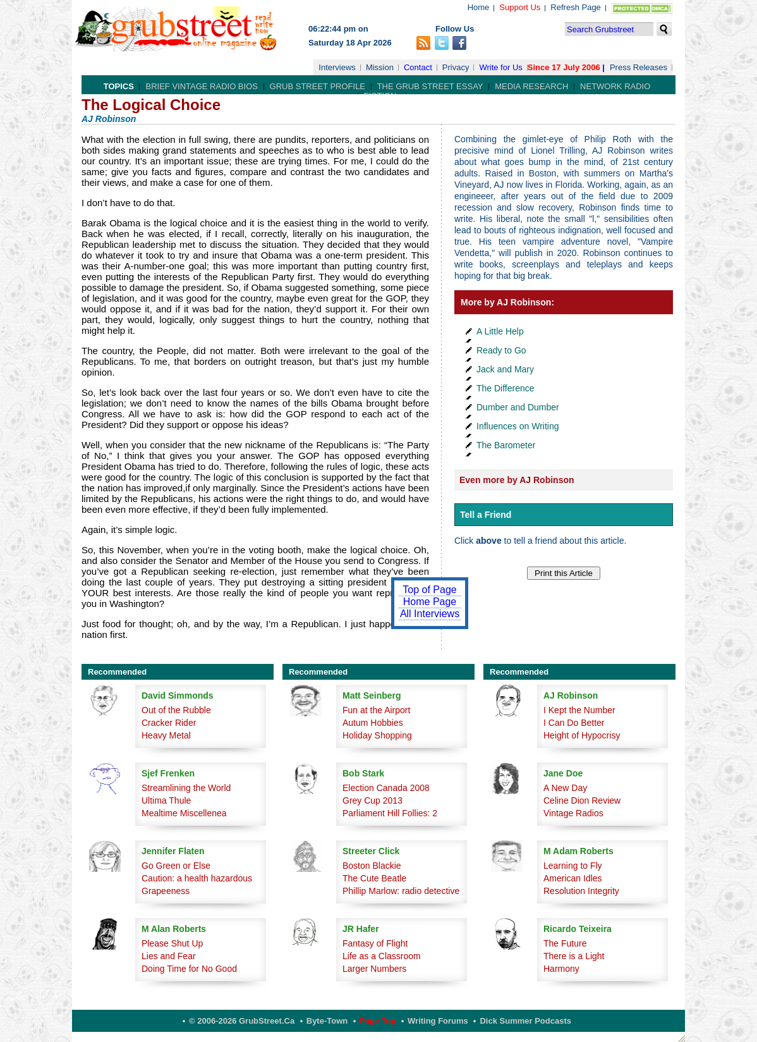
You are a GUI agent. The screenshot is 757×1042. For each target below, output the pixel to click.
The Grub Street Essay (430, 86)
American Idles (572, 878)
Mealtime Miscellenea (184, 813)
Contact (418, 67)
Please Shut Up (172, 943)
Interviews (337, 67)
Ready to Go (501, 350)
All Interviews (429, 613)
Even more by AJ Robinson (516, 480)
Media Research (531, 86)
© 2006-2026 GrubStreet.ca (241, 1021)
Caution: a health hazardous (197, 878)
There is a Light (574, 956)
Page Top (378, 1021)
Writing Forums (438, 1021)
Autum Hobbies (372, 723)
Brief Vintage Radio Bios (201, 86)
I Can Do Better (574, 723)
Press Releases (638, 67)
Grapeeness (166, 891)
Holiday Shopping (377, 735)
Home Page (430, 601)
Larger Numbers (374, 969)
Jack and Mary (505, 369)
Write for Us (500, 67)
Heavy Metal (166, 735)
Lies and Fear (169, 956)
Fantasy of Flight (375, 943)
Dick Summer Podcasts (525, 1021)
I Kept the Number (579, 710)
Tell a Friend (485, 515)
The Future (564, 943)
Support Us (519, 7)
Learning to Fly (572, 866)
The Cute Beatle (374, 878)
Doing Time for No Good (189, 969)
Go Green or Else (176, 866)
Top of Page (429, 589)
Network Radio (615, 86)
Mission (380, 67)
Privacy (455, 67)
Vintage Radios (573, 813)
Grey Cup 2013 (372, 800)
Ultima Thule (166, 800)
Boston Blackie (371, 866)
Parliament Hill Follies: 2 (389, 813)
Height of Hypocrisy (581, 735)
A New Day (565, 788)
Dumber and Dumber (517, 407)
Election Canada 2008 (386, 788)
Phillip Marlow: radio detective (400, 891)
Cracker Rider (169, 723)
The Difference (505, 388)
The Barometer (505, 445)
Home (479, 7)
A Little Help (500, 331)
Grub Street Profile (317, 86)
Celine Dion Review (582, 800)
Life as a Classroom (381, 956)
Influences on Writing (517, 426)
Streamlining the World (186, 788)
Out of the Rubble (176, 710)
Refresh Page (575, 7)
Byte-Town (327, 1021)
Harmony (561, 969)
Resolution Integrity (581, 891)
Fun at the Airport (376, 710)
